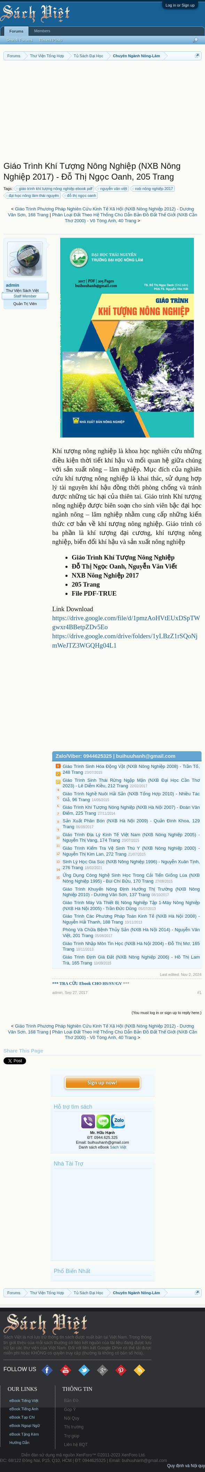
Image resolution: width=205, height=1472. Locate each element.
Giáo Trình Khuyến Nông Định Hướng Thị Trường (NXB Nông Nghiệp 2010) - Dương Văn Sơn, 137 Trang (131, 892)
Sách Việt (118, 1147)
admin (12, 285)
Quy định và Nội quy (186, 1465)
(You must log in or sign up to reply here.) (167, 1013)
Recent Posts (50, 40)
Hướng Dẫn (19, 1442)
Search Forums (19, 40)
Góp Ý (70, 1409)
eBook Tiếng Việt (23, 1401)
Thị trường (74, 1427)
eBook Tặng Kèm (24, 1434)
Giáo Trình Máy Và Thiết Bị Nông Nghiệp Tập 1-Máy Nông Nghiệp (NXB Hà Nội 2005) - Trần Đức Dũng (131, 905)
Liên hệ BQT (76, 1444)
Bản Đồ (71, 1400)
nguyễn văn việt (112, 188)
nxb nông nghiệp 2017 (153, 188)
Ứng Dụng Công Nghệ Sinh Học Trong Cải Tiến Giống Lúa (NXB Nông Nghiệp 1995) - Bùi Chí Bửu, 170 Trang (131, 878)
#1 (199, 992)
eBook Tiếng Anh (23, 1409)
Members (42, 31)
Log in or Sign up (180, 5)
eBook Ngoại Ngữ (24, 1425)
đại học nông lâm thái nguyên (33, 195)
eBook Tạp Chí (22, 1417)
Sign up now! (102, 1082)
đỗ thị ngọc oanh (80, 195)
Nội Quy (71, 1418)
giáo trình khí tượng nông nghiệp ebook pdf (54, 188)
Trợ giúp (71, 1436)
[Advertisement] (102, 112)
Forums (16, 31)
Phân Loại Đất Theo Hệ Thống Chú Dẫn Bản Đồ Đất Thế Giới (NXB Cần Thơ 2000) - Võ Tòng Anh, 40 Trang (124, 217)
